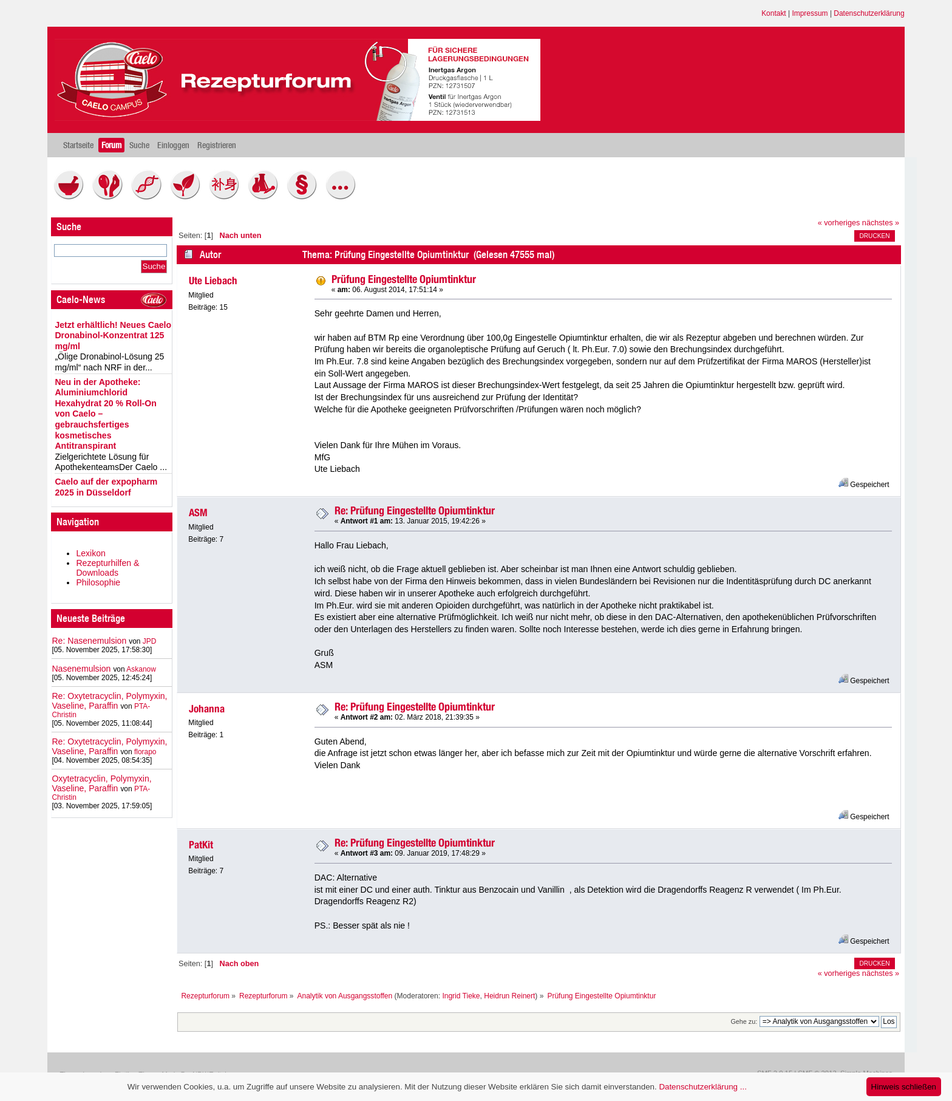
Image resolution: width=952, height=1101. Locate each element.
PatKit (201, 845)
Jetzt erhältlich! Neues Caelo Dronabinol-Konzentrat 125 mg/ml (113, 335)
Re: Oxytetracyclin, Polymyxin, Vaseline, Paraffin (109, 701)
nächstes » (880, 223)
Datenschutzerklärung (869, 13)
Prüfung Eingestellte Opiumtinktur (404, 279)
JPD (150, 641)
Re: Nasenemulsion (89, 641)
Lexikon (91, 553)
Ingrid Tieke (461, 996)
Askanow (141, 669)
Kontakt (773, 13)
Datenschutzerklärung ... (702, 1086)
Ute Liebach (213, 280)
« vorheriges (839, 223)
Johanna (207, 709)
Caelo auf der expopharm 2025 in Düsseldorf (106, 487)
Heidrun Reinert (509, 996)
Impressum (810, 13)
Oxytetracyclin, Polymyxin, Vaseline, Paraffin (101, 783)
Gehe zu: (743, 1021)
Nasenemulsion (81, 668)
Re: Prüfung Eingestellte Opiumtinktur (415, 510)
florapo (145, 752)
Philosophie (98, 582)
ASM (198, 512)
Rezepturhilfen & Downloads (107, 568)
